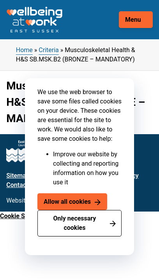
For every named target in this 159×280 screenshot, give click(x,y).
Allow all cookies (67, 201)
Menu (133, 19)
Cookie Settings (22, 216)
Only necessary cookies (74, 223)
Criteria (48, 50)
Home (24, 50)
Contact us (21, 185)
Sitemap (17, 175)
